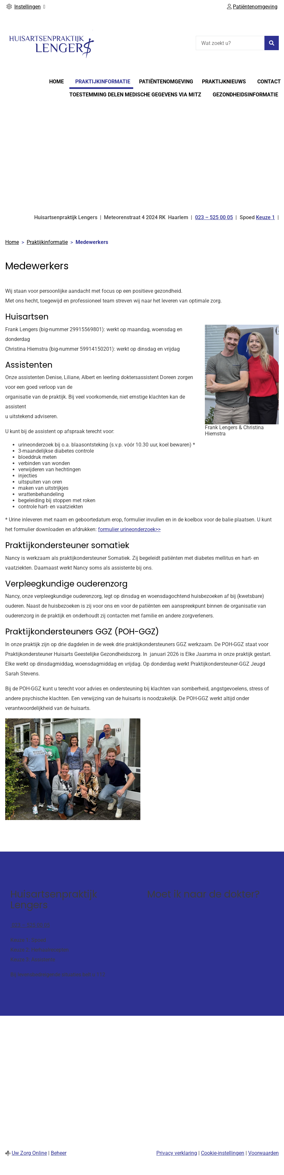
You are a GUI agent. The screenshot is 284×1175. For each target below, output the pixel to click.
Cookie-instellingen (222, 1153)
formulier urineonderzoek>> (129, 529)
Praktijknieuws (224, 81)
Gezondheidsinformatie (245, 95)
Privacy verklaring (176, 1153)
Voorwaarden (263, 1153)
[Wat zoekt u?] (230, 43)
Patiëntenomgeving (166, 81)
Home (56, 81)
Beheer (58, 1153)
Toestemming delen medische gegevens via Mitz (135, 95)
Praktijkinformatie (102, 81)
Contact (269, 81)
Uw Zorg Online (29, 1153)
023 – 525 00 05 (30, 925)
